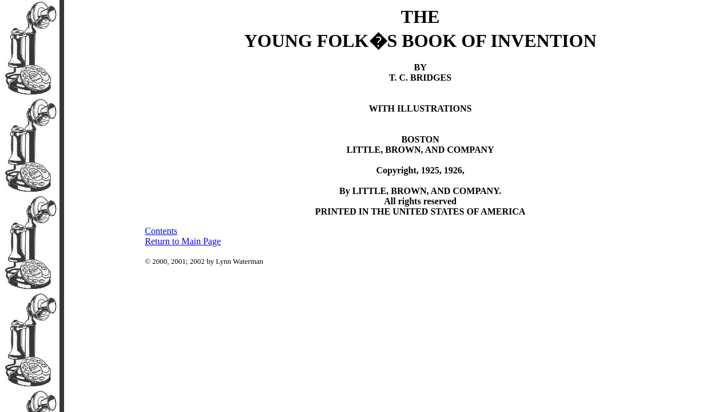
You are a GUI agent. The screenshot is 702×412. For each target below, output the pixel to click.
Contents (161, 231)
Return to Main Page (183, 241)
